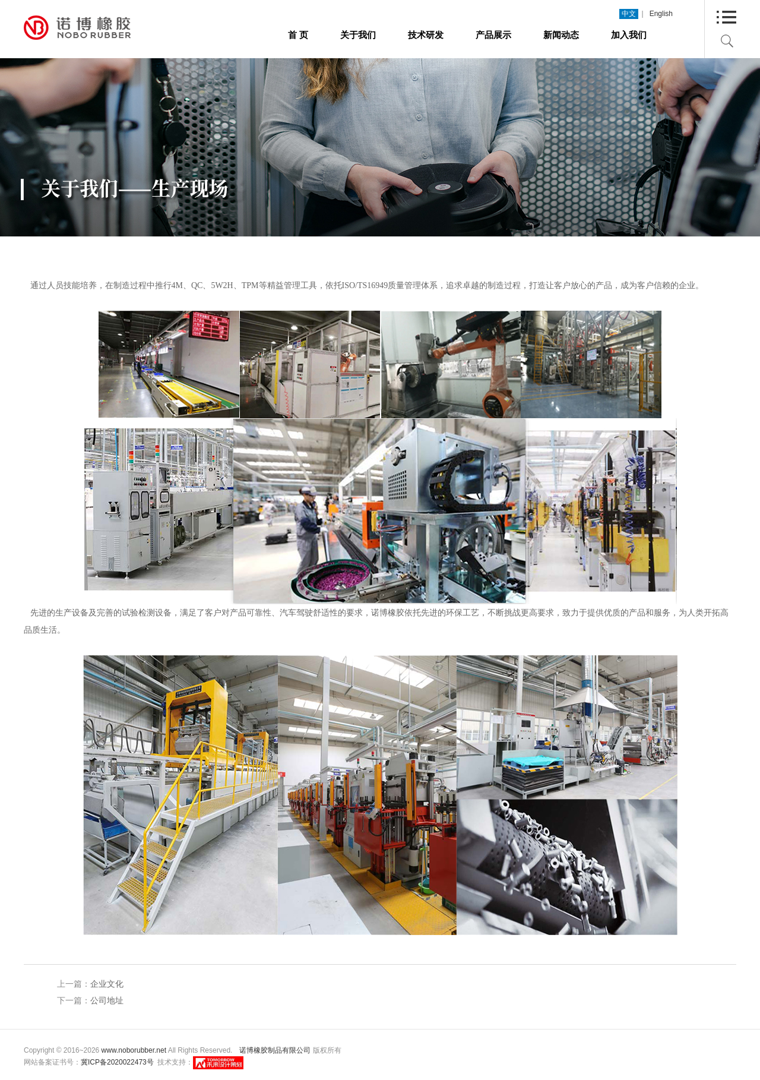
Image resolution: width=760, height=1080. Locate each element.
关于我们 (358, 35)
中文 (629, 14)
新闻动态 (561, 35)
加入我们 (629, 35)
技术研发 (426, 35)
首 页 (298, 35)
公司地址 (107, 1000)
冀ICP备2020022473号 (117, 1062)
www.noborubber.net (134, 1050)
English (661, 14)
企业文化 (107, 984)
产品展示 (493, 35)
